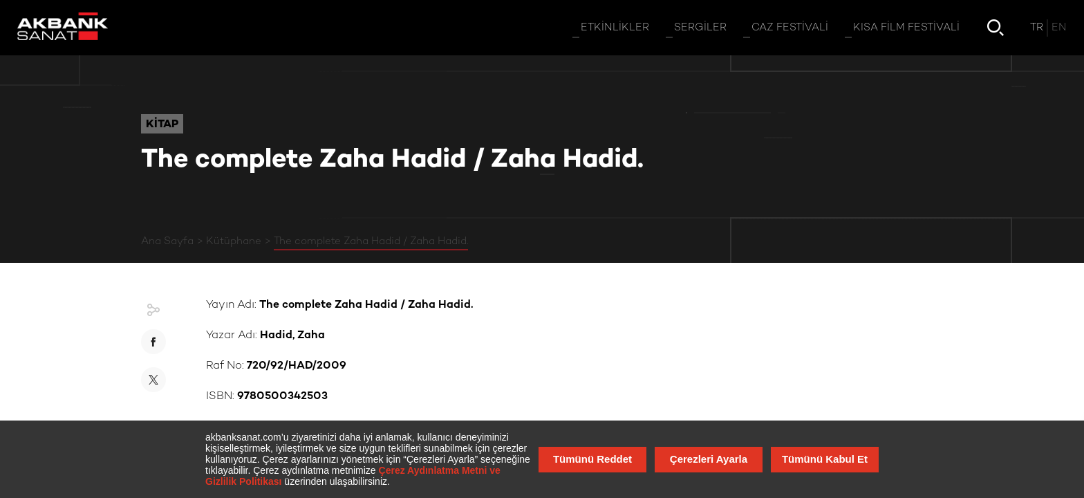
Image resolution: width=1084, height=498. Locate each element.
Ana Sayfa (167, 241)
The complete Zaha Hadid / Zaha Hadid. (371, 241)
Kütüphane (233, 241)
